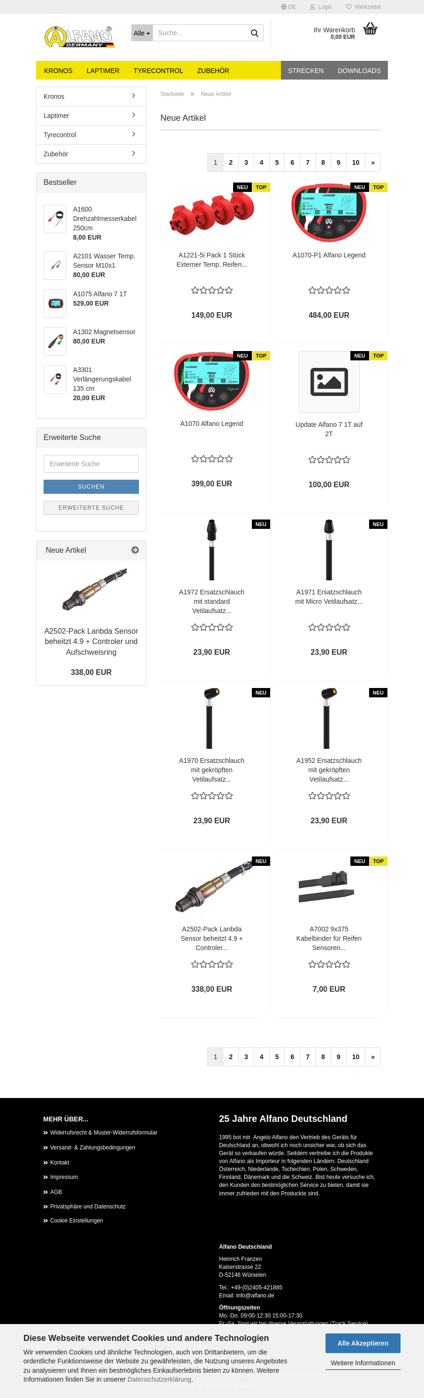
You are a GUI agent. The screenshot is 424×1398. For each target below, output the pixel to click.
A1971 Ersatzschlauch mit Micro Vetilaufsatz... (329, 596)
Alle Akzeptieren (363, 1343)
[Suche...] (142, 32)
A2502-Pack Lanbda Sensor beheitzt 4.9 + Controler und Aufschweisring (91, 642)
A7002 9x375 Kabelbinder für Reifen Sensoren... (329, 938)
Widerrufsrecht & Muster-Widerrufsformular (104, 1132)
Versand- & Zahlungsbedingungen (92, 1147)
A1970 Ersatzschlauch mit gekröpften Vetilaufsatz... (211, 770)
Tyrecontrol (158, 70)
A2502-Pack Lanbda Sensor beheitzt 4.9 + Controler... (212, 938)
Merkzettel (363, 7)
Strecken (306, 70)
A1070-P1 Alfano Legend (329, 255)
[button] (288, 7)
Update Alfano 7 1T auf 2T (329, 429)
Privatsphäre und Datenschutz (88, 1206)
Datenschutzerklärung (159, 1379)
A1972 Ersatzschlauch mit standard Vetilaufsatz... (211, 601)
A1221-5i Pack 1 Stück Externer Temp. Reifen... (211, 259)
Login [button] (321, 7)
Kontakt (59, 1162)
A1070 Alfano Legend (212, 423)
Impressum (64, 1177)
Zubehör (213, 70)
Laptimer (103, 70)
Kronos (58, 70)
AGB (56, 1192)
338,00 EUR (91, 672)
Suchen (91, 486)
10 (356, 162)
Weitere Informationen (363, 1363)
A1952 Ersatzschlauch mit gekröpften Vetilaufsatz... (329, 770)
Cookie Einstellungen (76, 1220)
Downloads (359, 70)
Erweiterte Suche (91, 508)
